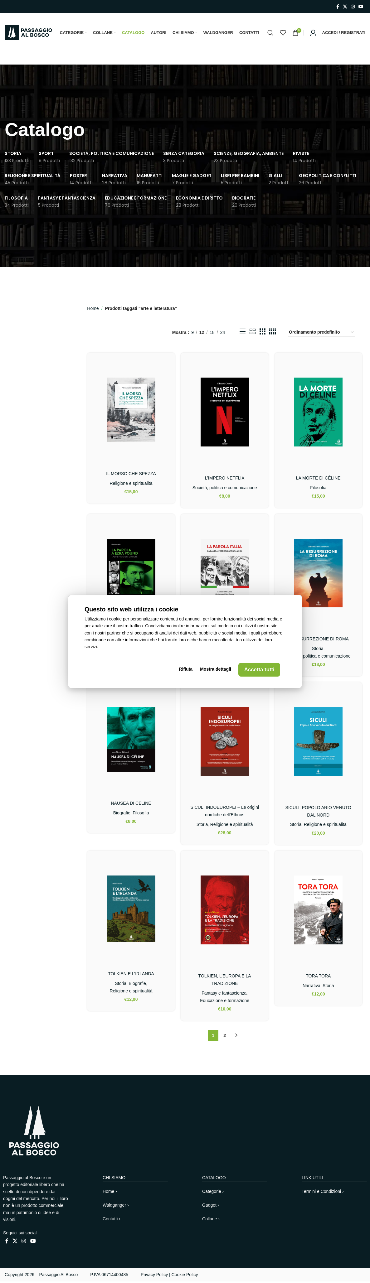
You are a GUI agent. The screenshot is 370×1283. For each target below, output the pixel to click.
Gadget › (210, 1206)
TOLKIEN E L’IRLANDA (131, 975)
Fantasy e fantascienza (224, 994)
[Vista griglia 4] (272, 334)
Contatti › (111, 1220)
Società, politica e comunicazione (224, 488)
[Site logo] (28, 33)
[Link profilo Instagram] (353, 6)
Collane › (211, 1220)
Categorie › (213, 1192)
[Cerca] (270, 33)
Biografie (121, 814)
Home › (110, 1192)
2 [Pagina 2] (224, 1037)
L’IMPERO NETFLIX (225, 479)
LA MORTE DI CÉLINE (318, 479)
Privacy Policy (154, 1276)
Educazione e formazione (224, 1002)
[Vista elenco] (243, 334)
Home (93, 309)
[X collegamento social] (345, 6)
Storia (318, 649)
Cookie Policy (185, 1276)
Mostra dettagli (215, 670)
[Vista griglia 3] (262, 334)
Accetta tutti (258, 670)
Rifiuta (187, 670)
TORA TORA (318, 977)
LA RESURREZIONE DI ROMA (318, 640)
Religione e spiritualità (131, 484)
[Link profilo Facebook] (337, 6)
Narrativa (311, 987)
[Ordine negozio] (321, 334)
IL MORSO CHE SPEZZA (131, 474)
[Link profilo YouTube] (361, 6)
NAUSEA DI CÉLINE (131, 804)
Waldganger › (116, 1206)
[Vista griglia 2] (253, 334)
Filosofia (318, 488)
